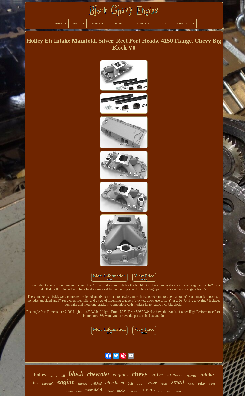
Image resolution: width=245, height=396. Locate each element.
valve (157, 374)
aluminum (114, 382)
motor (121, 390)
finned (82, 383)
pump (163, 383)
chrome (69, 391)
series (53, 377)
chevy (140, 373)
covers (147, 389)
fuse (160, 391)
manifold (93, 390)
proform (191, 375)
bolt (130, 383)
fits (35, 382)
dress (169, 391)
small (177, 382)
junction (140, 384)
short (212, 383)
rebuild (109, 391)
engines (120, 374)
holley (40, 374)
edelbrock (175, 375)
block (76, 373)
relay (202, 383)
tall (63, 375)
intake (207, 374)
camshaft (47, 383)
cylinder (133, 391)
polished (96, 383)
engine (66, 382)
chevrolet (98, 374)
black (191, 383)
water (178, 391)
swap (79, 391)
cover (152, 383)
